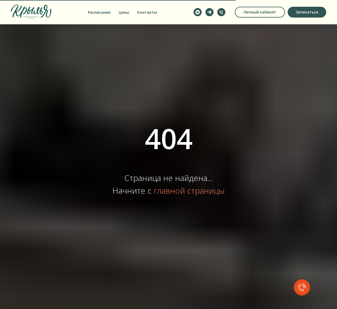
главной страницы (189, 190)
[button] (307, 12)
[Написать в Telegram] (209, 12)
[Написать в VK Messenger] (198, 12)
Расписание (99, 12)
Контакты (147, 12)
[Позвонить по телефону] (221, 12)
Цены (124, 12)
